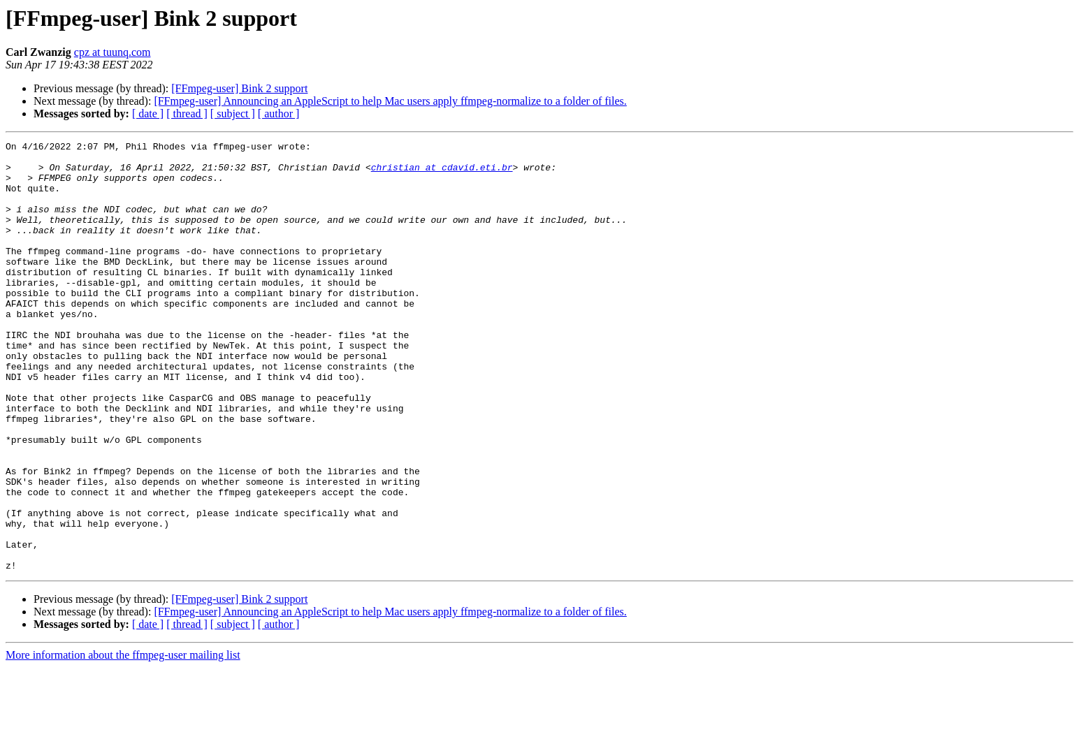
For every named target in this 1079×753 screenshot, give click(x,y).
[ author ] (279, 113)
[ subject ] (232, 113)
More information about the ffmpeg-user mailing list (123, 741)
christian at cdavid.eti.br (442, 173)
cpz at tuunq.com (112, 52)
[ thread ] (187, 113)
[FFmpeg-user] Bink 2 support (239, 88)
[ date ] (148, 113)
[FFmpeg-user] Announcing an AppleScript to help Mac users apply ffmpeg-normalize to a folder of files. (390, 101)
